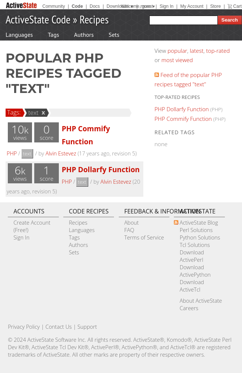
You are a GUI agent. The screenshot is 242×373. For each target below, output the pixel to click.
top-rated (218, 50)
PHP (12, 153)
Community (53, 6)
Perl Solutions (196, 230)
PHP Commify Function (183, 118)
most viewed (177, 60)
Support (87, 326)
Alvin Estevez (60, 153)
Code (77, 6)
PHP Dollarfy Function (101, 169)
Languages (19, 34)
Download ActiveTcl (191, 286)
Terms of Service (144, 237)
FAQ (129, 230)
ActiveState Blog (198, 222)
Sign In (166, 6)
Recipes (94, 19)
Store (215, 6)
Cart (237, 6)
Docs (95, 6)
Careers (188, 308)
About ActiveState (200, 300)
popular (177, 50)
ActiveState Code (38, 19)
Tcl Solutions (194, 244)
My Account (191, 6)
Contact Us (58, 326)
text (32, 113)
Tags (53, 34)
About (131, 222)
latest (197, 50)
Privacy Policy (24, 326)
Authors (84, 34)
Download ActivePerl (191, 256)
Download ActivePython (194, 271)
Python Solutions (199, 237)
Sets (114, 34)
